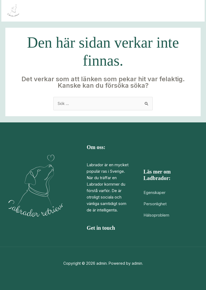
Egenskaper (154, 192)
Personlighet (155, 203)
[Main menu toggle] (194, 11)
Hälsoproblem (156, 215)
